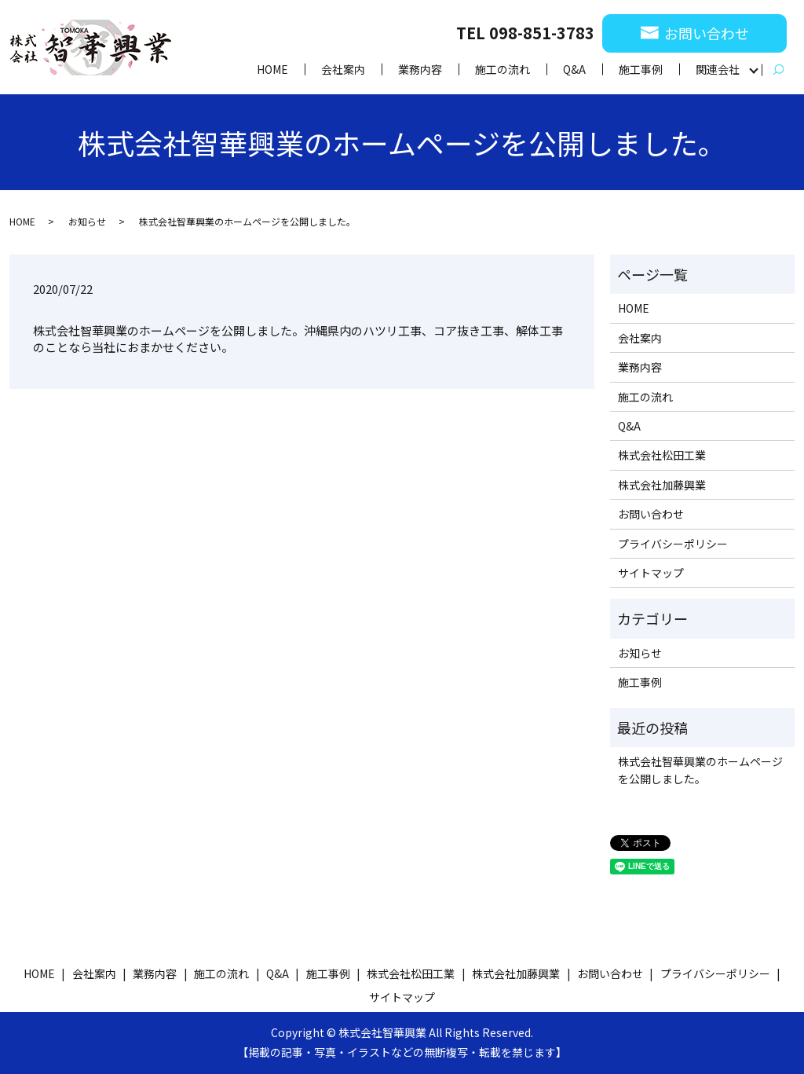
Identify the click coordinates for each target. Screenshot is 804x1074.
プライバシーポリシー (673, 544)
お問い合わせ (651, 514)
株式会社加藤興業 (662, 485)
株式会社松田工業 (662, 455)
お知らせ (87, 221)
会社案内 (343, 69)
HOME (272, 69)
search (778, 70)
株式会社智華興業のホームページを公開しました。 (700, 769)
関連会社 (718, 69)
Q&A (574, 69)
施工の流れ (502, 69)
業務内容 (420, 69)
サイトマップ (651, 573)
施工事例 (641, 69)
